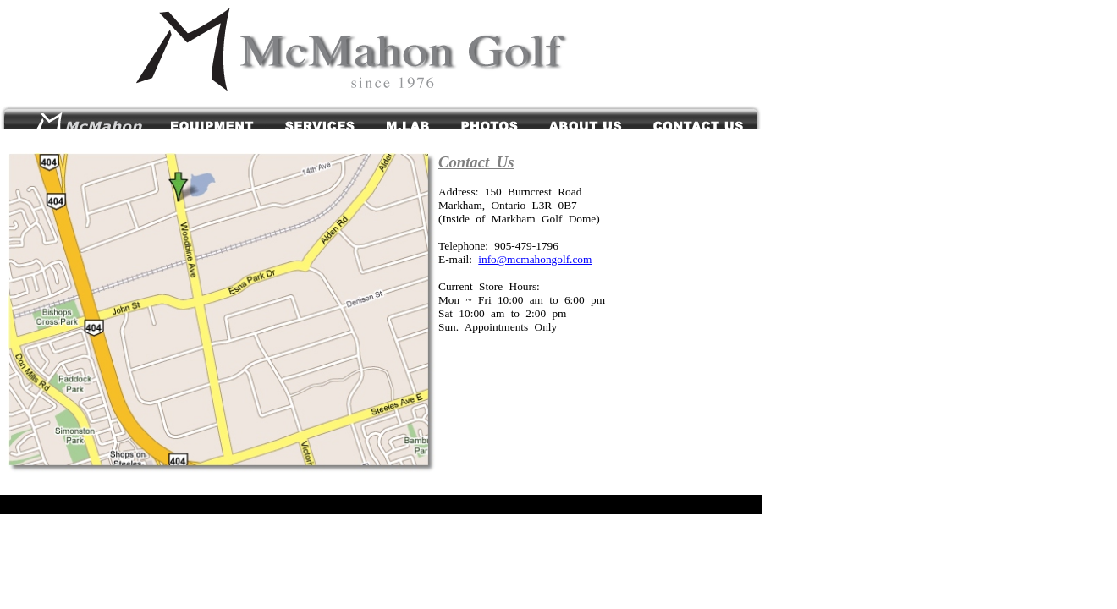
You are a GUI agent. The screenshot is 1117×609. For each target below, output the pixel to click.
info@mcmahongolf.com (535, 259)
